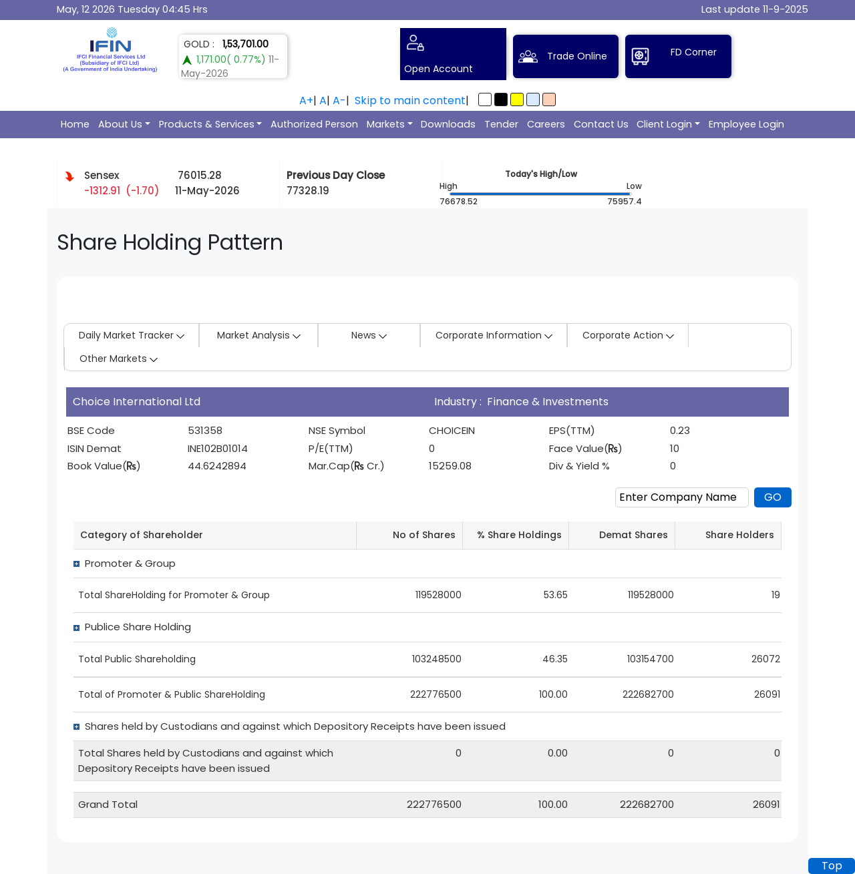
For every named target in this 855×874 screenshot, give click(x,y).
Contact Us (601, 124)
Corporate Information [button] (494, 335)
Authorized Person (314, 124)
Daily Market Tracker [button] (131, 335)
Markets (386, 124)
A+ (306, 100)
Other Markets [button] (118, 358)
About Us (120, 124)
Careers (546, 124)
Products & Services (206, 124)
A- (339, 100)
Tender (501, 124)
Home (75, 124)
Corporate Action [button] (628, 335)
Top (832, 865)
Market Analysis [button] (259, 335)
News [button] (369, 335)
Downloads (448, 124)
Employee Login (746, 124)
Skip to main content (410, 100)
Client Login (664, 124)
